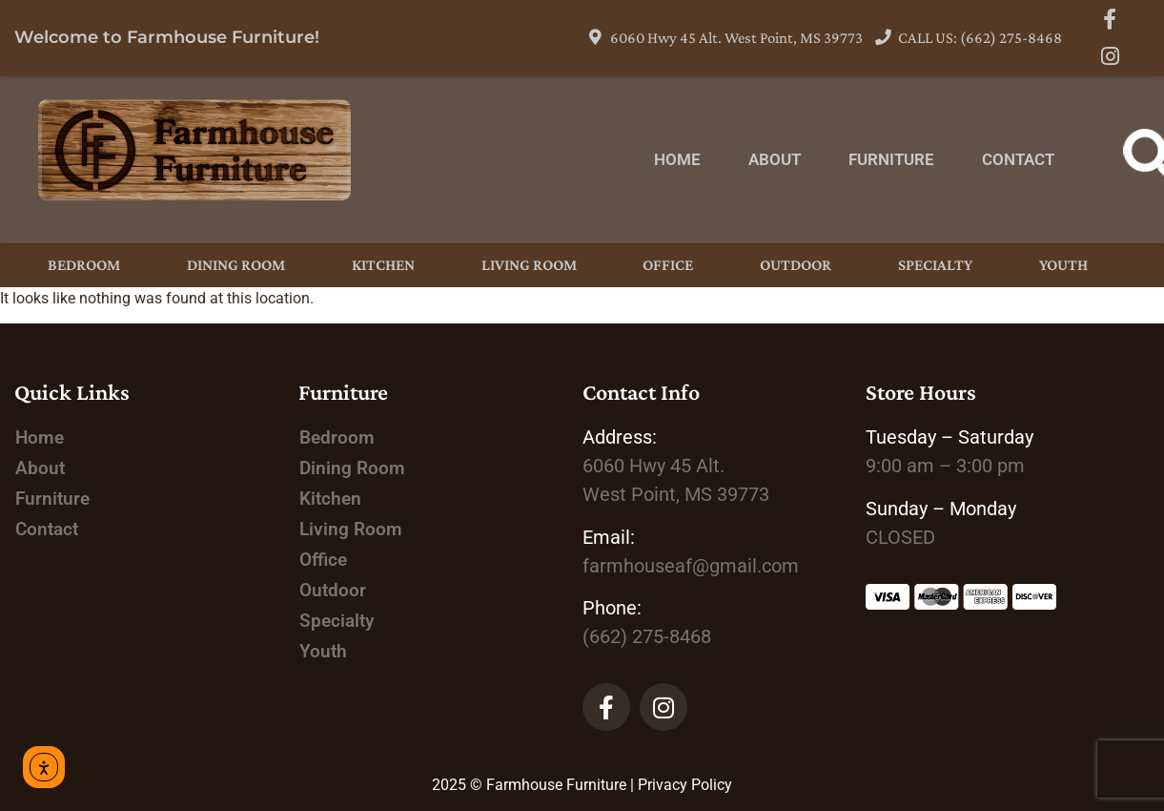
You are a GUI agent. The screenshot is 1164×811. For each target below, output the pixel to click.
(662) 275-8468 (646, 636)
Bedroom (84, 265)
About (774, 159)
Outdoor (795, 265)
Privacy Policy (685, 785)
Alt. (653, 465)
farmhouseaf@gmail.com (690, 565)
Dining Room (236, 265)
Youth (1063, 265)
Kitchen (383, 265)
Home (677, 159)
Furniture (891, 159)
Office (668, 265)
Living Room (529, 265)
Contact (1018, 159)
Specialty (935, 265)
